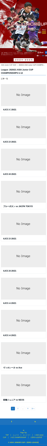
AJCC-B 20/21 (9, 174)
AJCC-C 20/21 (9, 110)
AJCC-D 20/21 (9, 142)
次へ (33, 408)
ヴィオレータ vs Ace (12, 368)
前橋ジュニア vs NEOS (13, 400)
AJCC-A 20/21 (9, 303)
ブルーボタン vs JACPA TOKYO (18, 206)
